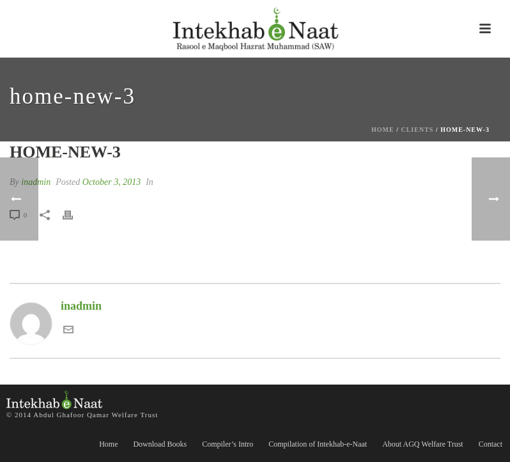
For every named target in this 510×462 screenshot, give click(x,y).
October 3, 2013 (111, 182)
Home (382, 129)
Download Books (160, 444)
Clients (417, 129)
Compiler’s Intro (227, 444)
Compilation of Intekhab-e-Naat (317, 444)
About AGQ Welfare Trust (422, 444)
